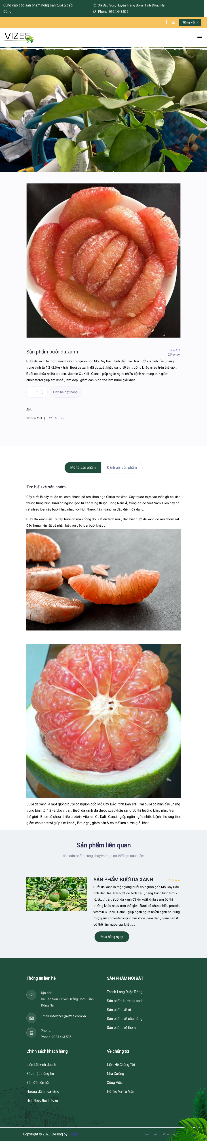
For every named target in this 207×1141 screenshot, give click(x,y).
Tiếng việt (189, 22)
